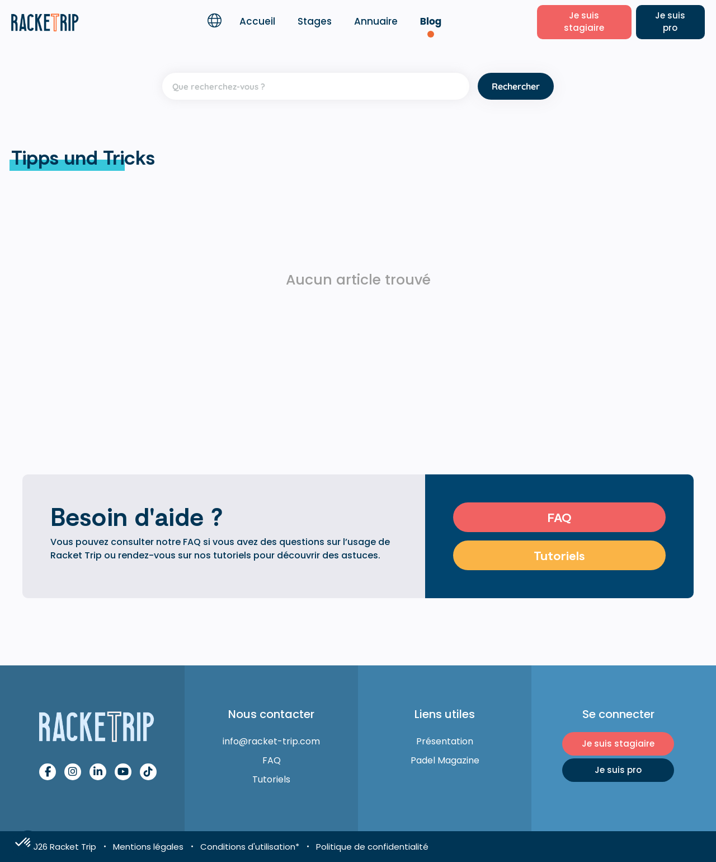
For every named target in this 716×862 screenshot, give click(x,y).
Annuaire (376, 21)
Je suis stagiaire (584, 22)
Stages (315, 21)
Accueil (257, 21)
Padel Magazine (445, 760)
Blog (431, 21)
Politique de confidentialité (372, 846)
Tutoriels (559, 555)
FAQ (559, 517)
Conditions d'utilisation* (249, 846)
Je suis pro (670, 22)
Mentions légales (148, 846)
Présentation (444, 741)
